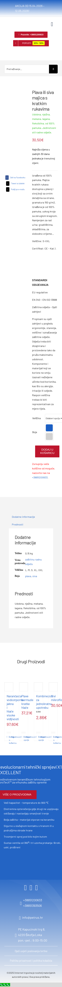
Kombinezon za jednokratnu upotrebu (44, 701)
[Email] (15, 189)
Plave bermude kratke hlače (27, 701)
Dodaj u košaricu (47, 451)
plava (28, 576)
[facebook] (25, 887)
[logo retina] (8, 21)
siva (34, 576)
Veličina (36, 418)
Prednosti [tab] (17, 524)
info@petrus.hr (32, 917)
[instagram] (31, 887)
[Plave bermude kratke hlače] (23, 686)
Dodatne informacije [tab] (23, 516)
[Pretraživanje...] (26, 69)
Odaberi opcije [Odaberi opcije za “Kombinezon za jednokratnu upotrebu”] (39, 738)
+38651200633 (40, 477)
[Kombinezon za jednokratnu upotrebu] (38, 686)
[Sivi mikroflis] (53, 686)
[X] (14, 183)
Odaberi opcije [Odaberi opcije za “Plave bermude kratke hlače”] (25, 738)
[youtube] (36, 887)
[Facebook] (15, 178)
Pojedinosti (10, 736)
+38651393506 (32, 905)
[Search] (53, 69)
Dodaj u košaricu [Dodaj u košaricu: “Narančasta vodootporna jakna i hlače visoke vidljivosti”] (10, 740)
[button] (49, 427)
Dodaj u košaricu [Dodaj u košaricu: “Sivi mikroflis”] (54, 740)
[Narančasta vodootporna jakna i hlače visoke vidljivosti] (8, 686)
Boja (34, 432)
